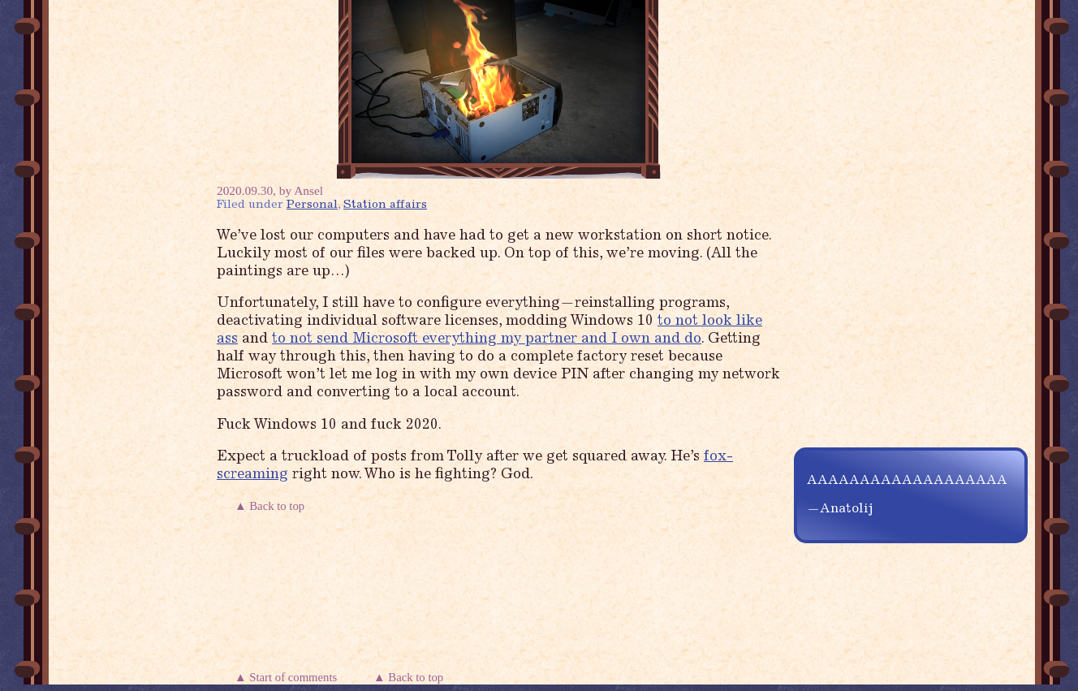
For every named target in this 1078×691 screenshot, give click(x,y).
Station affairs (385, 205)
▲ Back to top (271, 505)
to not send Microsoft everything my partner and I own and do (486, 339)
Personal (312, 205)
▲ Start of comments (289, 677)
